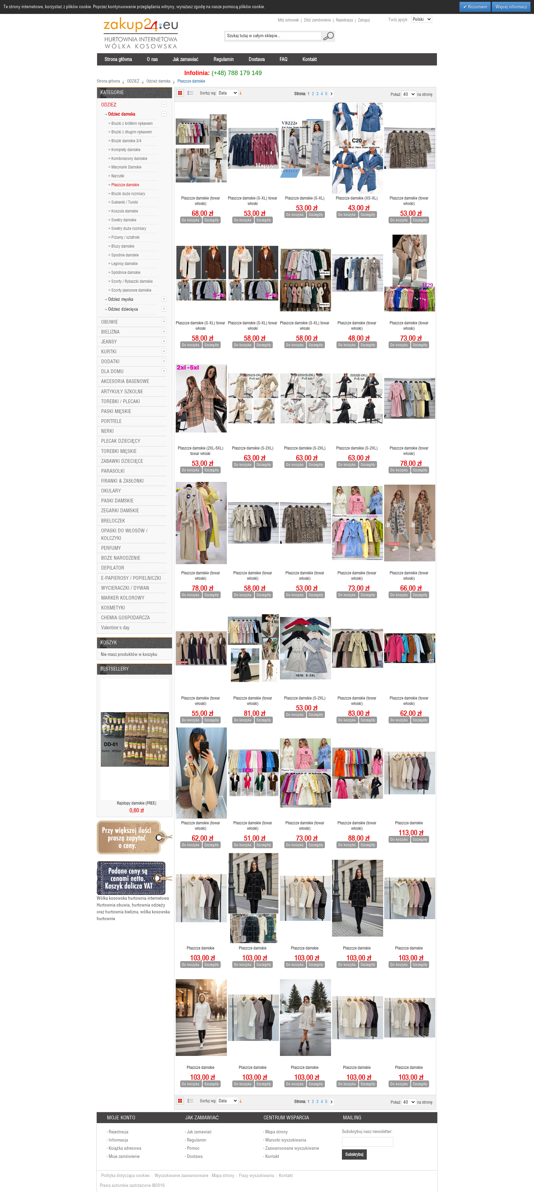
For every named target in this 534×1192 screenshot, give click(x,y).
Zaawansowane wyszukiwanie (292, 1148)
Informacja (118, 1140)
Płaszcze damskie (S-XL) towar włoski (252, 200)
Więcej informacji (511, 7)
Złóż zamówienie (317, 20)
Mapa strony (276, 1132)
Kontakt (272, 1156)
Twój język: (398, 20)
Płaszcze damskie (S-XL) (305, 198)
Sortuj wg (208, 92)
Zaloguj (364, 20)
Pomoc (193, 1148)
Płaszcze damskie (409, 822)
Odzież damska (158, 81)
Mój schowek (288, 20)
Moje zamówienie (124, 1156)
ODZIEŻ (133, 81)
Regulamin (196, 1140)
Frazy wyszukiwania (256, 1175)
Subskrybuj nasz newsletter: (367, 1131)
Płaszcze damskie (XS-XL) (357, 198)
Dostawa (195, 1156)
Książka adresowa (125, 1148)
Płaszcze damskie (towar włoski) (200, 200)
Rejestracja (344, 20)
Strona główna (108, 81)
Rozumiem (477, 7)
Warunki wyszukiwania (285, 1140)
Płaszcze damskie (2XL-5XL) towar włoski (200, 450)
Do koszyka (191, 220)
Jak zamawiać (199, 1132)
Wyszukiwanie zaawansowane (181, 1175)
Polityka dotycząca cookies (125, 1175)
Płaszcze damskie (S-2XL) (252, 448)
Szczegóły (211, 220)
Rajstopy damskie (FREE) (136, 803)
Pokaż (395, 94)
